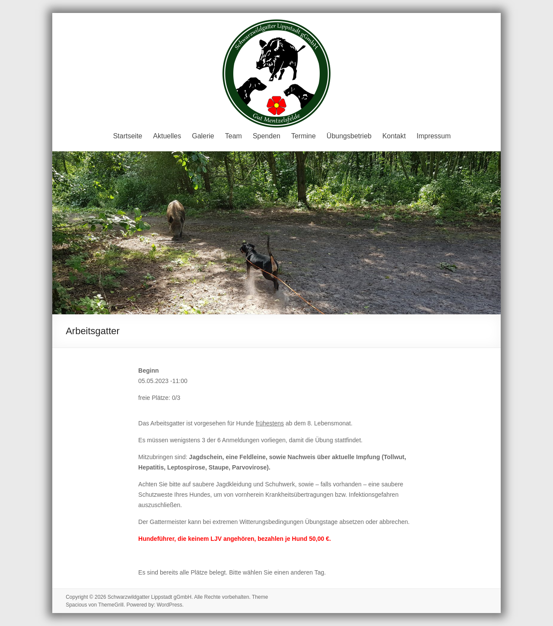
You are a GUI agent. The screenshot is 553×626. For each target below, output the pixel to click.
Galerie (203, 136)
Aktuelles (167, 136)
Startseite (128, 136)
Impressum (433, 136)
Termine (303, 136)
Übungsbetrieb (349, 136)
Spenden (266, 136)
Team (233, 136)
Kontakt (394, 136)
